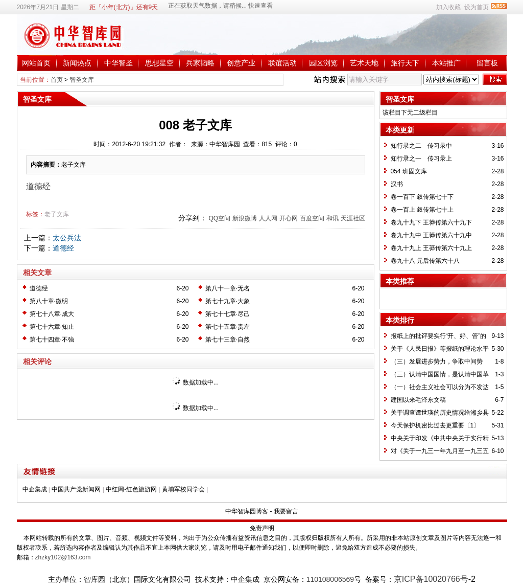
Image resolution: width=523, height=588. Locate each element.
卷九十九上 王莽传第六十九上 (431, 248)
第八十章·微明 (49, 301)
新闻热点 (77, 63)
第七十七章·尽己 (227, 314)
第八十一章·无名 (227, 288)
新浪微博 (244, 218)
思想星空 (159, 63)
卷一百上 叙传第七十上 (422, 209)
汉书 (397, 184)
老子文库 (56, 214)
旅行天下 (405, 63)
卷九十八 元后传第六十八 (425, 260)
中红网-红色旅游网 (131, 489)
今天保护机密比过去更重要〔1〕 (435, 425)
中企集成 (34, 489)
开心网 (288, 218)
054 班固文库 (409, 171)
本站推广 (446, 63)
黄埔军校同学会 (183, 489)
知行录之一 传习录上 (421, 158)
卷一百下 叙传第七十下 (422, 196)
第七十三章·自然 (227, 339)
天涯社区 (353, 218)
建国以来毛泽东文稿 (418, 399)
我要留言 (286, 511)
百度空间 (312, 218)
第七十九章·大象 (227, 301)
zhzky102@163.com (63, 557)
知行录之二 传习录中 (421, 145)
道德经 (63, 248)
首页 (57, 79)
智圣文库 (81, 79)
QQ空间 (219, 218)
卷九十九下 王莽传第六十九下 (431, 222)
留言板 (487, 63)
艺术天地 (364, 63)
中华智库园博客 (246, 511)
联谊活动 (282, 63)
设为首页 (476, 7)
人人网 (268, 218)
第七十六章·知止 (52, 326)
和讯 (332, 218)
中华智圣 (118, 63)
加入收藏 (448, 7)
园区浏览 (323, 63)
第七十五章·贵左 (227, 326)
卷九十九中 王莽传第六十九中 (431, 235)
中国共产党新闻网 (76, 489)
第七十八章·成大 (52, 314)
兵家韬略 (200, 63)
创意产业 (241, 63)
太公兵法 (67, 238)
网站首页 (36, 63)
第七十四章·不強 (52, 339)
